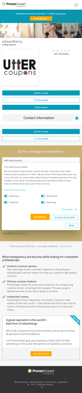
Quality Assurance (37, 382)
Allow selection (64, 217)
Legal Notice (63, 382)
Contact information (51, 117)
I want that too (40, 18)
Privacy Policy (19, 189)
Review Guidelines (21, 382)
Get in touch (41, 107)
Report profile (66, 246)
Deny (71, 225)
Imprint (7, 189)
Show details (67, 209)
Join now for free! (41, 353)
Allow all (40, 217)
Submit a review (41, 92)
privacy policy (20, 233)
